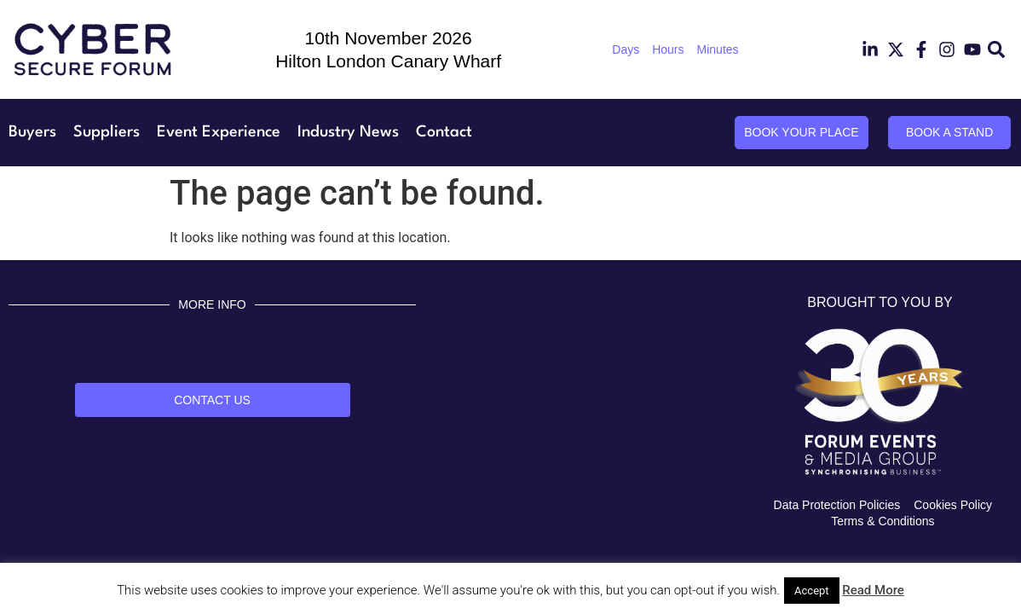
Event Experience (218, 132)
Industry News (348, 132)
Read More (873, 590)
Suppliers (106, 132)
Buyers (32, 132)
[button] (996, 50)
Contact (444, 132)
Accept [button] (811, 590)
